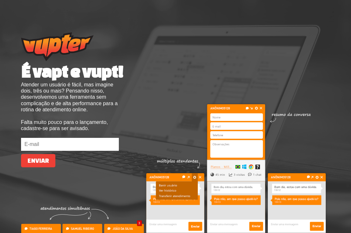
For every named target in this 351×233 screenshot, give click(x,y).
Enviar (38, 160)
